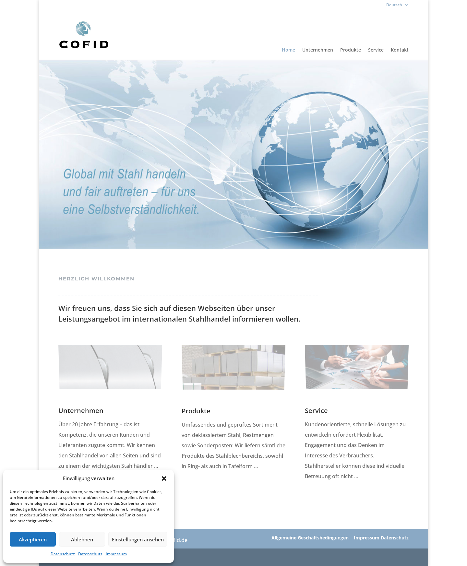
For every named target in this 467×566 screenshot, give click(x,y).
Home (288, 50)
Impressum (116, 554)
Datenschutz (63, 554)
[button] (164, 478)
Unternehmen (317, 50)
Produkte (350, 50)
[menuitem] (397, 6)
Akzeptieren (33, 539)
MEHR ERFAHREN (204, 486)
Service (376, 50)
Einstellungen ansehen (138, 539)
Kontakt (400, 50)
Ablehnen (82, 539)
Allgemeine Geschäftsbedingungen (310, 538)
